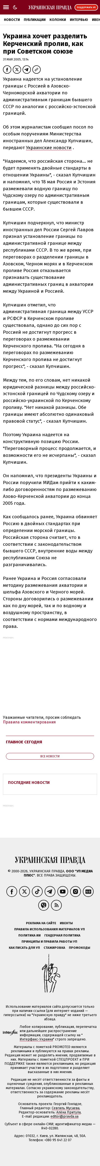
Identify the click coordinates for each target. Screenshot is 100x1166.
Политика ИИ (29, 935)
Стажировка (54, 948)
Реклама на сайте (41, 923)
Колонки (58, 20)
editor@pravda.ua (64, 1116)
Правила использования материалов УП (49, 929)
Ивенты (66, 923)
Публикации (35, 20)
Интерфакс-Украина (36, 1039)
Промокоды (79, 948)
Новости (12, 20)
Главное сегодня (24, 742)
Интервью (79, 20)
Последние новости (29, 782)
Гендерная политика (62, 935)
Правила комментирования (29, 722)
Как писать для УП (24, 948)
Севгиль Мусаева (65, 1108)
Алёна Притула (68, 1112)
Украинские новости (49, 147)
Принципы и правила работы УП (49, 941)
